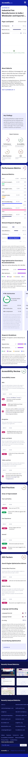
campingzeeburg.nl (6, 730)
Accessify (7, 3)
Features (8, 735)
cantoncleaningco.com (7, 708)
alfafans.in (5, 8)
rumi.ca (3, 704)
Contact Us (16, 735)
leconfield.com (5, 722)
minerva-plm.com (6, 719)
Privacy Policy (4, 740)
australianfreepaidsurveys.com (7, 715)
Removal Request (19, 737)
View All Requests (14, 238)
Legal (21, 735)
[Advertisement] (14, 40)
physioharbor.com (6, 726)
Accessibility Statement (7, 737)
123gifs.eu (3, 712)
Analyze (23, 745)
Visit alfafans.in (8, 90)
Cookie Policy (13, 740)
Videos (3, 735)
